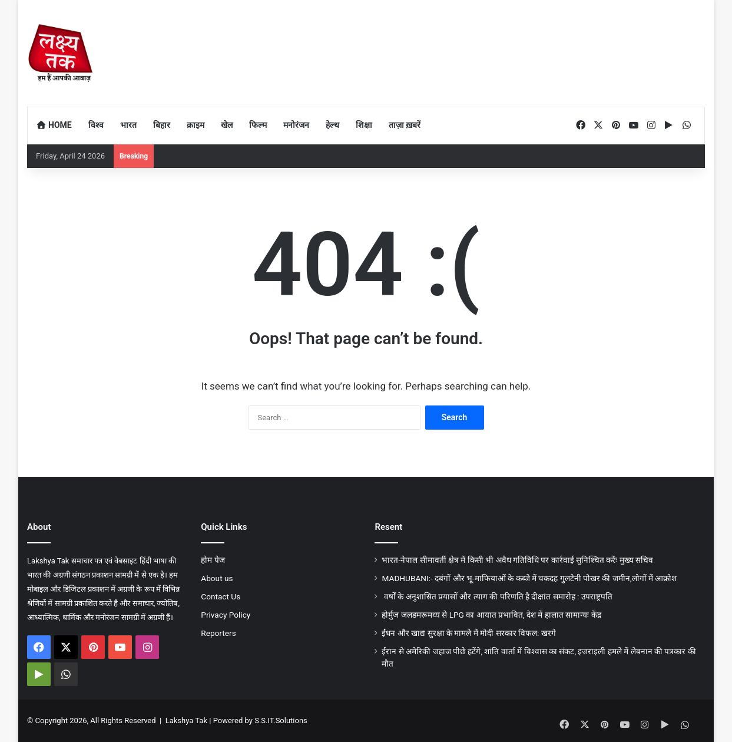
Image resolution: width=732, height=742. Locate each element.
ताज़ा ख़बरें (404, 125)
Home (54, 125)
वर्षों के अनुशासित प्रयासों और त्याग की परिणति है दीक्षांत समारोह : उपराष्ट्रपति (497, 596)
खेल (227, 125)
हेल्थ (332, 125)
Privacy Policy (225, 614)
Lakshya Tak (186, 720)
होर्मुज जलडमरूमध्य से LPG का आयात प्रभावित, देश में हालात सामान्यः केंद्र (491, 614)
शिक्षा (364, 125)
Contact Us (220, 596)
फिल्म (258, 125)
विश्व (96, 125)
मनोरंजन (296, 125)
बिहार (161, 125)
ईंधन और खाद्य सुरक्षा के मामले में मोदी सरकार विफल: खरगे (468, 633)
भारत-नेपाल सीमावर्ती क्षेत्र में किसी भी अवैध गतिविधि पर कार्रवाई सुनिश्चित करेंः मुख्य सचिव (517, 560)
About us (217, 578)
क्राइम (195, 125)
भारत (128, 125)
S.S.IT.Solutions (280, 720)
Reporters (218, 633)
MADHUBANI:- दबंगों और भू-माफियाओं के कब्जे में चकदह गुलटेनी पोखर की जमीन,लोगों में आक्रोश (529, 578)
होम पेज (212, 560)
